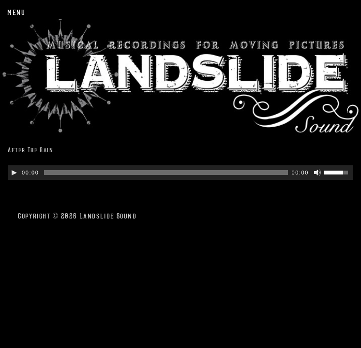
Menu (16, 12)
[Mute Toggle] (317, 172)
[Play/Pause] (14, 172)
